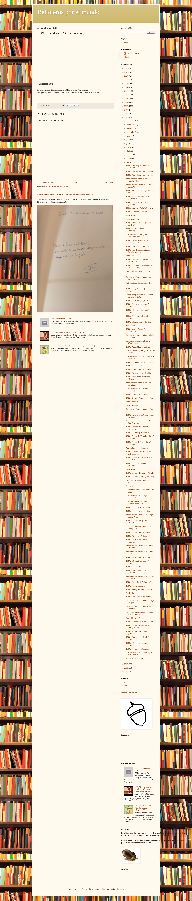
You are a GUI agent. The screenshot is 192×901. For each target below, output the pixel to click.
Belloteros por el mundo (68, 11)
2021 (126, 87)
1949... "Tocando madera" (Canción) (139, 175)
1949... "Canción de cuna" (136, 586)
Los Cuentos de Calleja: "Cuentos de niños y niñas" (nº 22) (73, 346)
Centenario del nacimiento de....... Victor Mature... (138, 278)
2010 (126, 672)
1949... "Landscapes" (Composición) (139, 622)
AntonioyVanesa (132, 53)
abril (128, 151)
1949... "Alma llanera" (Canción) (138, 370)
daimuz (129, 57)
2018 (126, 99)
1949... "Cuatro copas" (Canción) (138, 557)
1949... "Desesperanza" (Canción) (138, 373)
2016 (126, 106)
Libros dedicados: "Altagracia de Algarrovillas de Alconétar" (65, 194)
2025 (126, 72)
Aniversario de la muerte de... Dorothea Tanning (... (137, 180)
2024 (126, 76)
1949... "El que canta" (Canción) (138, 532)
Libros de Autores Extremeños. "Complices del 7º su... (137, 503)
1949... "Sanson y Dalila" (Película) (139, 208)
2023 (126, 80)
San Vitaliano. (131, 326)
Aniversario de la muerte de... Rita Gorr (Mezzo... (139, 422)
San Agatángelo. (132, 405)
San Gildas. (130, 256)
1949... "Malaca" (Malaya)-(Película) (140, 477)
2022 (126, 83)
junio (128, 144)
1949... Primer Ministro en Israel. (138, 347)
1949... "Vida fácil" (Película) (137, 212)
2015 (126, 110)
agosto (129, 136)
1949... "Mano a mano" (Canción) (138, 322)
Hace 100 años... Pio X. (135, 618)
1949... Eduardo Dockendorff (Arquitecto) (137, 428)
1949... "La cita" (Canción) (136, 567)
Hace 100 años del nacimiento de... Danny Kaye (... (139, 527)
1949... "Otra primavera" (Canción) (139, 590)
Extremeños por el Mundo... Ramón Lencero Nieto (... (139, 296)
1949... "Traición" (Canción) (136, 366)
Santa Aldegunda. (132, 219)
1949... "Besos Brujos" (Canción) (138, 582)
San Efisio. (130, 593)
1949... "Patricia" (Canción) (136, 394)
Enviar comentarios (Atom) (58, 187)
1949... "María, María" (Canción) (138, 507)
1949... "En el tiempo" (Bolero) (137, 301)
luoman (98, 889)
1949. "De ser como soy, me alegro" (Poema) (67, 332)
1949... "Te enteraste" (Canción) (138, 536)
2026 (126, 68)
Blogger (120, 889)
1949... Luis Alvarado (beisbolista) (139, 597)
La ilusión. (130, 486)
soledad (126, 686)
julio (128, 140)
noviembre (130, 125)
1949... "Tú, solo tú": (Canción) (138, 649)
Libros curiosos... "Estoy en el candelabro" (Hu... (137, 236)
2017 (126, 102)
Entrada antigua (107, 182)
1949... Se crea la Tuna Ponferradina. (140, 398)
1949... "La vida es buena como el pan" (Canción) (138, 626)
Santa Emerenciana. (133, 402)
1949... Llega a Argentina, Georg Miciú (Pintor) (138, 241)
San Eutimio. (131, 469)
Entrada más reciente (46, 182)
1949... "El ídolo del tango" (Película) (140, 473)
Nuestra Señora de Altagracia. (137, 448)
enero (128, 162)
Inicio (77, 182)
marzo (128, 155)
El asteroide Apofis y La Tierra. (138, 658)
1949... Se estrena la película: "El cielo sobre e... (138, 453)
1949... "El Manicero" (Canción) (138, 511)
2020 (126, 91)
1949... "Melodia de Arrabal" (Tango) (140, 362)
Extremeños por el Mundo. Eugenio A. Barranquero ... (139, 613)
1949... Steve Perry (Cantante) (137, 433)
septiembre (130, 132)
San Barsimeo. (131, 215)
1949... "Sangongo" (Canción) (137, 246)
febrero (129, 159)
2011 (126, 668)
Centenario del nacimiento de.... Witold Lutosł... (138, 342)
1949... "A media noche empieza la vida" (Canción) (139, 266)
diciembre (130, 121)
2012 (126, 664)
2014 (126, 114)
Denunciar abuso (129, 692)
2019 (126, 95)
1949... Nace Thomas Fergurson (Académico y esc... (138, 251)
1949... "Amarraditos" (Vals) (61, 319)
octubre (129, 128)
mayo (128, 147)
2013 (126, 118)
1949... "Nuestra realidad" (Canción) (139, 171)
